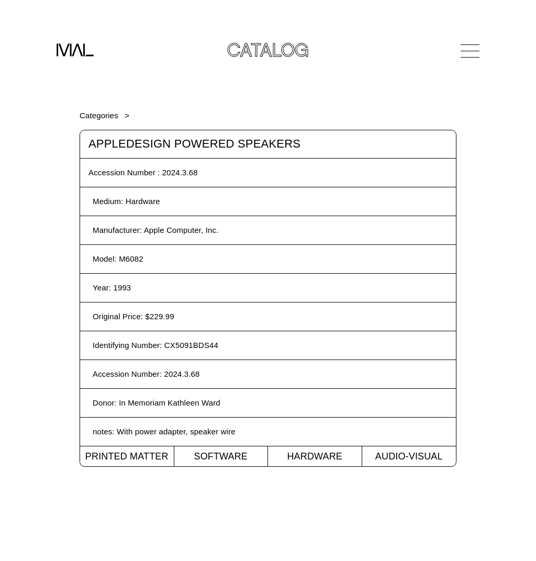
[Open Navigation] (470, 50)
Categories (99, 115)
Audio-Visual (409, 456)
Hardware (314, 456)
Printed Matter (127, 456)
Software (221, 456)
